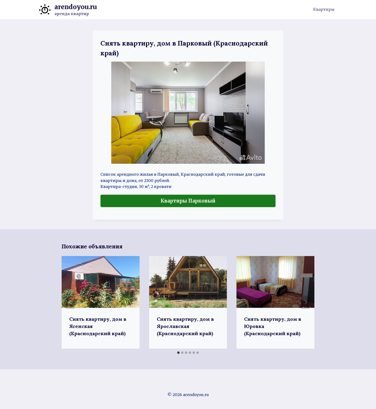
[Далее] (305, 302)
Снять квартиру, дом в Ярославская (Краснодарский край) (185, 326)
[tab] (178, 352)
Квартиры (324, 9)
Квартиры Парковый (188, 201)
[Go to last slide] (70, 302)
